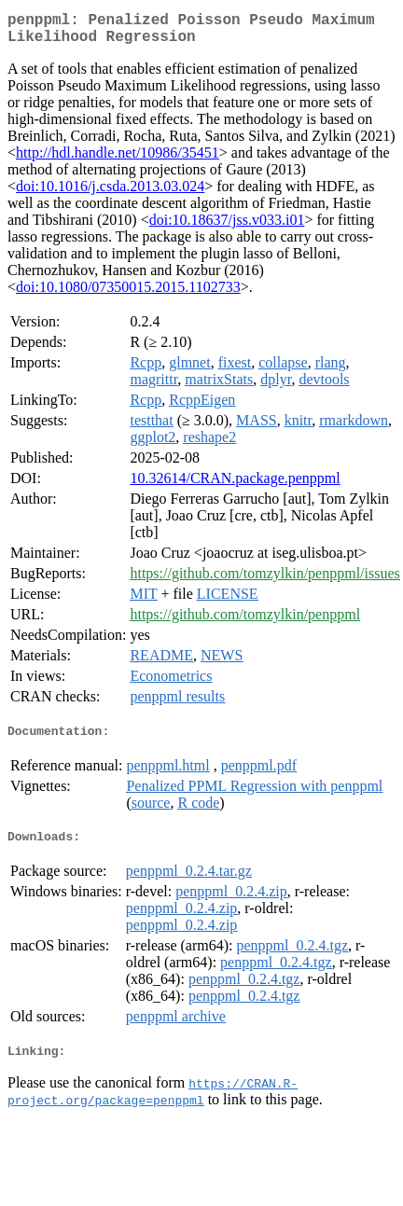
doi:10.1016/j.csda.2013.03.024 (110, 193)
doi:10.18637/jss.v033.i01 (227, 227)
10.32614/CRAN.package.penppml (235, 485)
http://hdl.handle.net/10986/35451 (117, 160)
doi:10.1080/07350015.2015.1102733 (128, 294)
